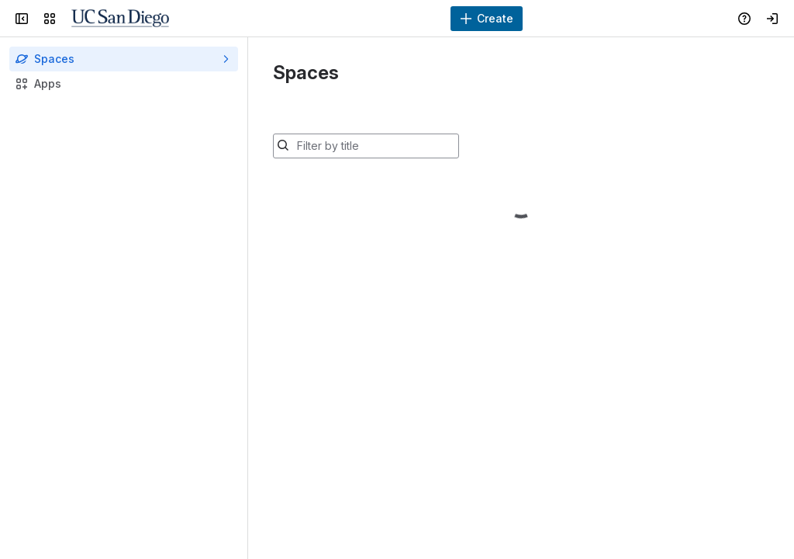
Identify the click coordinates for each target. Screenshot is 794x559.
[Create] (487, 18)
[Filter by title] (375, 146)
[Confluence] (120, 18)
